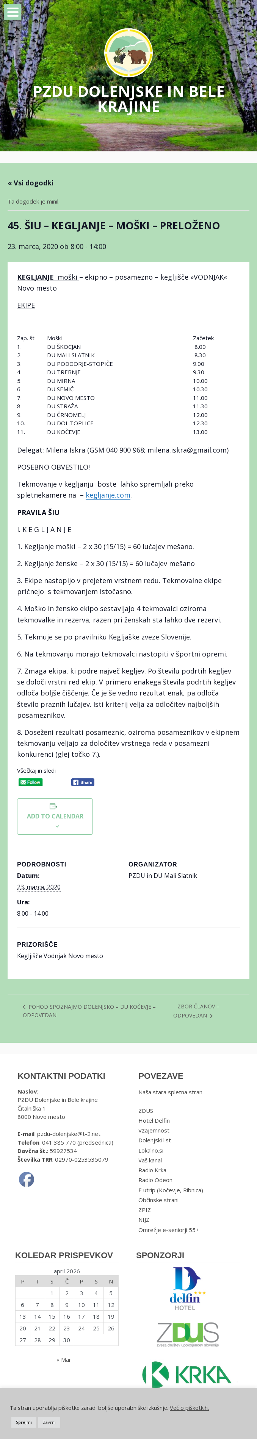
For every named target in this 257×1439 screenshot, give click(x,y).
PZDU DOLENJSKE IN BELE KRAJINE (129, 99)
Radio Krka (152, 1170)
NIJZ (143, 1219)
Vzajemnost (153, 1130)
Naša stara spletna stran (170, 1092)
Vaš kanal (150, 1160)
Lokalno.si (150, 1150)
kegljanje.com (108, 494)
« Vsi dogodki (30, 182)
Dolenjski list (154, 1140)
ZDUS (145, 1110)
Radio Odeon (155, 1180)
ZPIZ (144, 1209)
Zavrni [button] (49, 1422)
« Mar (63, 1359)
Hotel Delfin (154, 1120)
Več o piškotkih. (189, 1407)
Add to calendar (55, 816)
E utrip (146, 1190)
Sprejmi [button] (24, 1422)
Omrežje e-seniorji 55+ (168, 1230)
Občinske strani (158, 1200)
